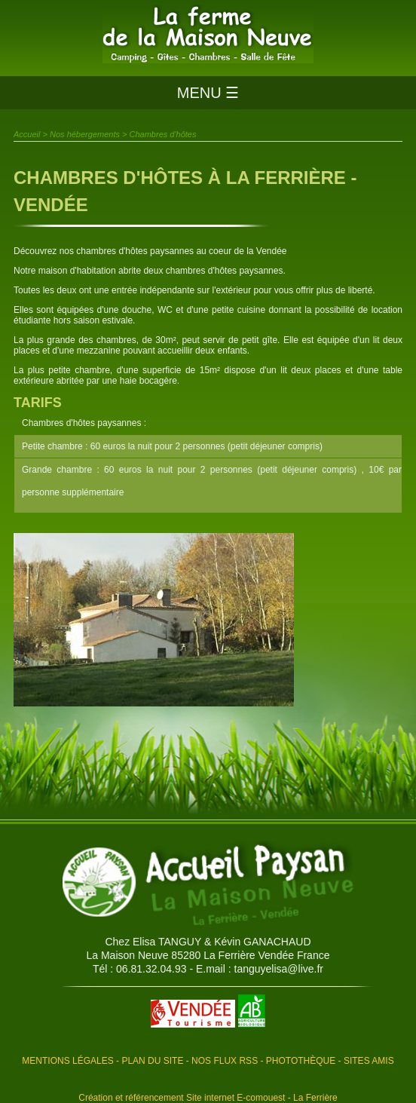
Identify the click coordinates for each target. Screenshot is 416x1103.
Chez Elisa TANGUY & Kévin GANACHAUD (207, 942)
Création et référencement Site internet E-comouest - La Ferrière (208, 1097)
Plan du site (152, 1061)
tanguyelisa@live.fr (279, 969)
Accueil (27, 134)
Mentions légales (67, 1061)
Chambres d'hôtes (163, 134)
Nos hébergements (85, 134)
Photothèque (300, 1061)
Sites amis (369, 1061)
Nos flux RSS (224, 1061)
